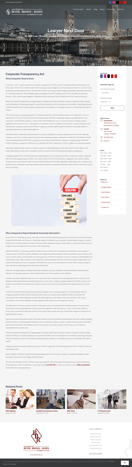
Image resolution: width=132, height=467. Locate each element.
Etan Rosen (105, 197)
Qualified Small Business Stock (47, 411)
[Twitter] (108, 76)
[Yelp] (112, 76)
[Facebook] (101, 76)
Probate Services (95, 440)
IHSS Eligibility (11, 411)
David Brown (105, 192)
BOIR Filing (71, 411)
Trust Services (95, 442)
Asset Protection (95, 437)
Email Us (107, 141)
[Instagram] (105, 76)
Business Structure (95, 445)
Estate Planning (95, 434)
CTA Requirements (104, 411)
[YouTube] (115, 76)
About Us (104, 182)
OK (125, 463)
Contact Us (105, 207)
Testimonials (105, 202)
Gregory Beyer (106, 187)
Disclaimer (13, 464)
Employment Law (95, 448)
